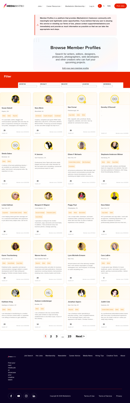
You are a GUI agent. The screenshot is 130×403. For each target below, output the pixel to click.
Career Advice (74, 356)
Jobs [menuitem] (40, 6)
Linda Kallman (7, 205)
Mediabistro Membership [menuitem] (74, 6)
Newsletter (62, 356)
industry (64, 84)
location (85, 84)
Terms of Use (89, 396)
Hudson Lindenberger (43, 301)
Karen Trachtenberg (9, 255)
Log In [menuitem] (91, 6)
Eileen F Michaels (75, 154)
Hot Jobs (39, 356)
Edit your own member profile (75, 68)
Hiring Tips (99, 356)
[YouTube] (19, 396)
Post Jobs (120, 6)
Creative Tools (112, 356)
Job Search (28, 356)
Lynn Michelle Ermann (76, 255)
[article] (15, 114)
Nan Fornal (72, 107)
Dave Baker (105, 205)
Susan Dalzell (7, 108)
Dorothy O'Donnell (108, 107)
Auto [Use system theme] (109, 6)
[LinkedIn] (34, 396)
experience (107, 84)
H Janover (39, 154)
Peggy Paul (72, 205)
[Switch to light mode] (100, 6)
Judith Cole (105, 302)
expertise (22, 84)
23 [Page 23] (69, 336)
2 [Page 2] (51, 336)
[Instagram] (26, 396)
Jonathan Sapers (74, 302)
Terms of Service (105, 396)
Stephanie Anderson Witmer (112, 154)
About (122, 356)
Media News (88, 356)
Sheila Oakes (7, 153)
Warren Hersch (40, 255)
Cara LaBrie (105, 255)
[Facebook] (11, 396)
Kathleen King (7, 302)
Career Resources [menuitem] (53, 6)
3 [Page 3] (57, 336)
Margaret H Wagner (42, 205)
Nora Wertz (39, 108)
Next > (80, 336)
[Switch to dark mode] (104, 6)
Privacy (119, 396)
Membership (50, 356)
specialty (43, 84)
